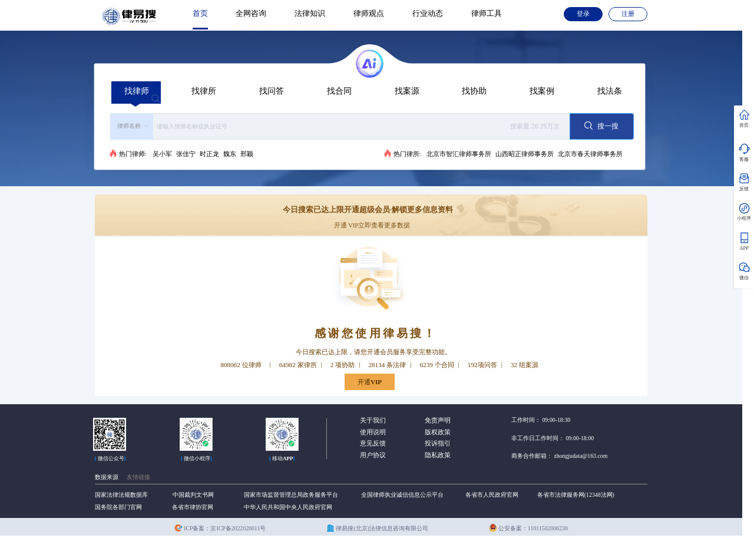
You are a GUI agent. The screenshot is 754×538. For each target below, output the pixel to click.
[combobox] (340, 126)
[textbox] (359, 126)
